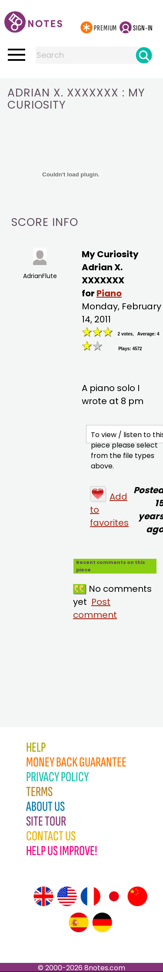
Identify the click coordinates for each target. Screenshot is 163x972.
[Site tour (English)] (43, 896)
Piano (109, 293)
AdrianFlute (40, 264)
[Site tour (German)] (102, 922)
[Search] (144, 55)
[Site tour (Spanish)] (79, 922)
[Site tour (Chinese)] (137, 896)
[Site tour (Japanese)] (114, 896)
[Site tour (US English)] (67, 896)
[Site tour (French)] (90, 896)
